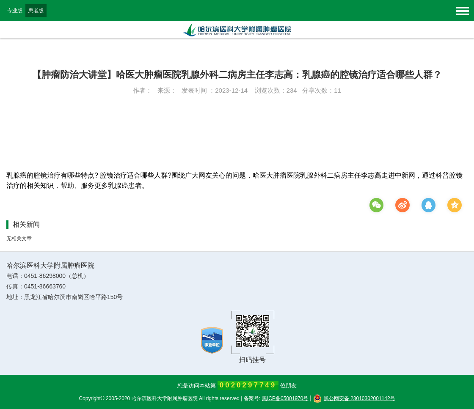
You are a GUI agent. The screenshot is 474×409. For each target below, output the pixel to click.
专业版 (14, 11)
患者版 (36, 11)
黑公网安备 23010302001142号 (354, 398)
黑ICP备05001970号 (285, 398)
